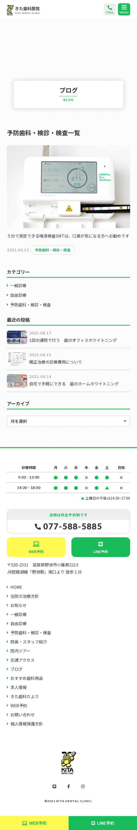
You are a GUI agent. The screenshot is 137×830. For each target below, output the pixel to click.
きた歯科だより (24, 696)
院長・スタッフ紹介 (28, 642)
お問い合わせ (22, 715)
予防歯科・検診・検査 (30, 305)
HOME (16, 587)
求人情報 (18, 687)
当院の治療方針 (24, 596)
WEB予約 (36, 551)
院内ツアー (20, 651)
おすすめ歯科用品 (26, 678)
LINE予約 (100, 551)
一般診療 (18, 285)
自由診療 (18, 295)
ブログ (16, 669)
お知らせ (18, 605)
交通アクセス (22, 660)
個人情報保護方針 (26, 724)
